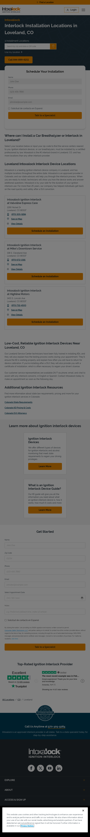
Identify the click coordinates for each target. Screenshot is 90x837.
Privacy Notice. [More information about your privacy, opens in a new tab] (27, 826)
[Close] (83, 810)
